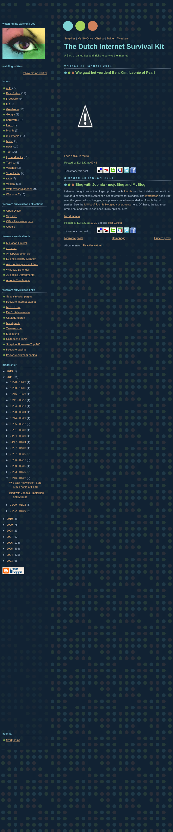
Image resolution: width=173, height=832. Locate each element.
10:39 (93, 222)
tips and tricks (14, 157)
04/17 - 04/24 (18, 442)
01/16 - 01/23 (18, 478)
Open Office (13, 210)
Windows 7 (13, 194)
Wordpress (151, 195)
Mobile (10, 130)
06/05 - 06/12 (18, 424)
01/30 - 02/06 (18, 465)
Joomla (128, 191)
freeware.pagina (16, 349)
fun (8, 103)
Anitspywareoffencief (18, 253)
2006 (10, 542)
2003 (10, 560)
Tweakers (123, 38)
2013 (10, 371)
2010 (10, 518)
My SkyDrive (85, 38)
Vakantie (11, 167)
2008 (10, 530)
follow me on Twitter (35, 73)
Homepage (118, 238)
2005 (10, 548)
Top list (10, 162)
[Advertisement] (22, 652)
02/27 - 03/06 (18, 453)
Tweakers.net (14, 328)
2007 (10, 536)
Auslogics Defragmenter (20, 274)
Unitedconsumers (16, 338)
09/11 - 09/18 (18, 400)
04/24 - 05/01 (18, 435)
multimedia (12, 135)
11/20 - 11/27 (18, 382)
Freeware (12, 98)
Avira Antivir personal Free (22, 264)
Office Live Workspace (19, 221)
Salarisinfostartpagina (19, 296)
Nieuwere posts (73, 238)
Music (9, 141)
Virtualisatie (13, 173)
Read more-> (72, 216)
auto (9, 88)
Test (8, 151)
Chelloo (99, 38)
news (9, 146)
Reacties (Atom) (93, 245)
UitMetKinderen (15, 317)
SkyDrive (11, 216)
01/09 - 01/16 (18, 504)
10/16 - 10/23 (18, 393)
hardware (12, 119)
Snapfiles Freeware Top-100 (23, 344)
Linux (9, 125)
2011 (10, 377)
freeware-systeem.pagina (21, 354)
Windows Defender (17, 269)
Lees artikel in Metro (76, 155)
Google (10, 114)
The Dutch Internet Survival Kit (114, 46)
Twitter (111, 38)
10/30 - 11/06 (18, 388)
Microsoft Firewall (16, 242)
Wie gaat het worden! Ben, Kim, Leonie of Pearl (115, 72)
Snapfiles (69, 38)
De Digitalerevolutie (18, 312)
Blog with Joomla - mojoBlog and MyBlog (110, 184)
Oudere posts (162, 238)
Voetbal (10, 183)
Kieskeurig (12, 333)
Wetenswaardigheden (19, 188)
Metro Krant (13, 307)
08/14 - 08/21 (18, 418)
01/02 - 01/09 (18, 510)
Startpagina (13, 740)
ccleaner (11, 248)
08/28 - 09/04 (18, 411)
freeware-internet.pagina (21, 301)
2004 (10, 554)
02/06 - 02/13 (18, 460)
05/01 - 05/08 (18, 429)
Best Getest (115, 222)
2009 (10, 524)
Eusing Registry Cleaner (21, 258)
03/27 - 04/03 (18, 447)
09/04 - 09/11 (18, 406)
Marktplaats (13, 323)
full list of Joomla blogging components (107, 204)
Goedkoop (12, 109)
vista (9, 178)
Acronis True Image (18, 280)
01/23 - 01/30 (18, 471)
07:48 (93, 162)
